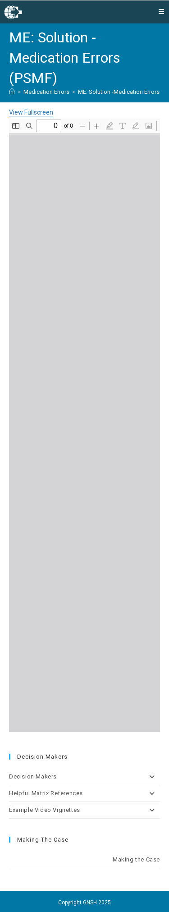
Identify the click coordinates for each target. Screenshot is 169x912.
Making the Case (136, 859)
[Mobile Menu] (161, 11)
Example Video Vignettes (84, 810)
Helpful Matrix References (84, 793)
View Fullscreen (31, 112)
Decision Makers (84, 777)
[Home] (12, 91)
